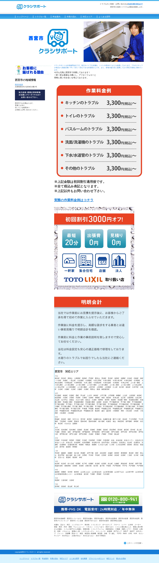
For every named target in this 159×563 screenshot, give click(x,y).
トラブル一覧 (35, 558)
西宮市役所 (19, 84)
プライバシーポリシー (97, 558)
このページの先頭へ (134, 543)
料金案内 (45, 558)
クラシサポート (50, 5)
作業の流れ (54, 558)
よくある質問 (74, 558)
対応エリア (64, 558)
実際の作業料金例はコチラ (74, 200)
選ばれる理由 (121, 558)
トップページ (24, 558)
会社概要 (84, 558)
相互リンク (110, 558)
